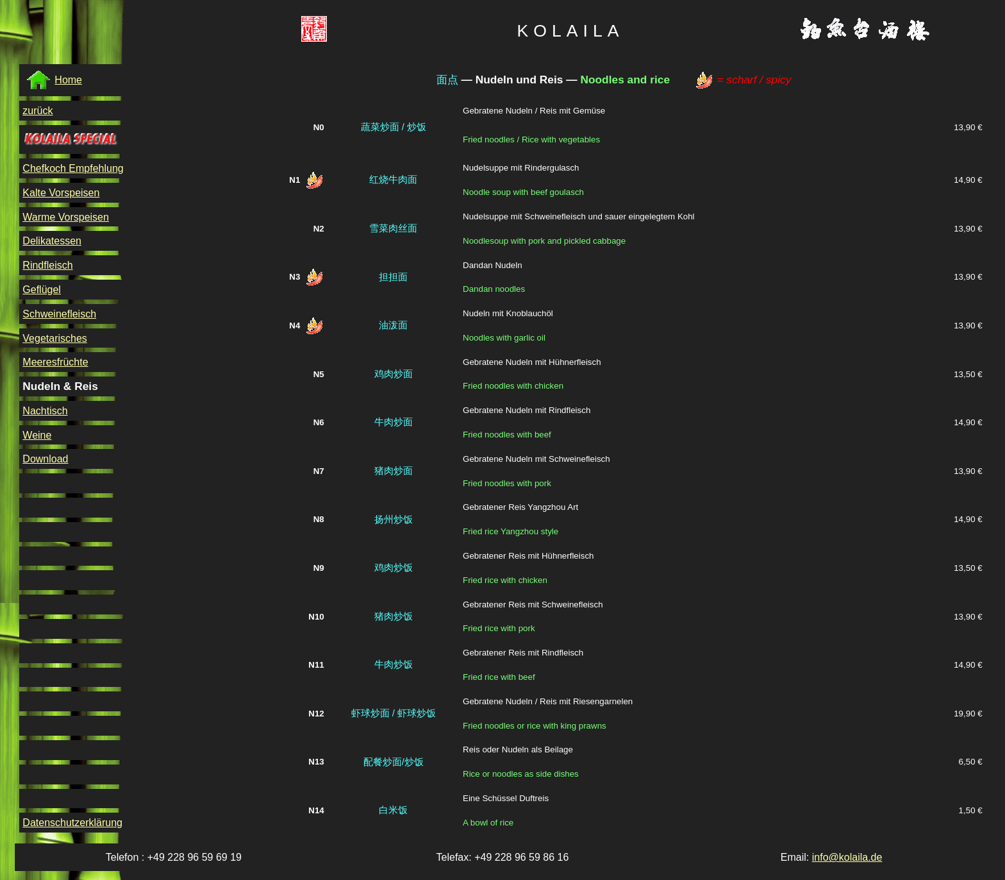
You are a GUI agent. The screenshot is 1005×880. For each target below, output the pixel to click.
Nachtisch (44, 410)
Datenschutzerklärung (72, 822)
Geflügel (41, 289)
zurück (37, 110)
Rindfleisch (47, 265)
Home (54, 79)
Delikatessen (51, 240)
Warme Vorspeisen (65, 217)
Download (45, 458)
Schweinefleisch (59, 314)
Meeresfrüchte (55, 362)
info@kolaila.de (847, 857)
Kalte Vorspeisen (60, 192)
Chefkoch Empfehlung (72, 168)
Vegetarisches (54, 338)
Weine (36, 435)
